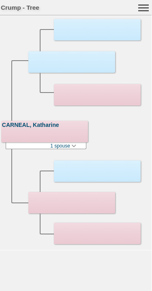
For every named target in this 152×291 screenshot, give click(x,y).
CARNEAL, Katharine (30, 125)
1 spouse (63, 146)
